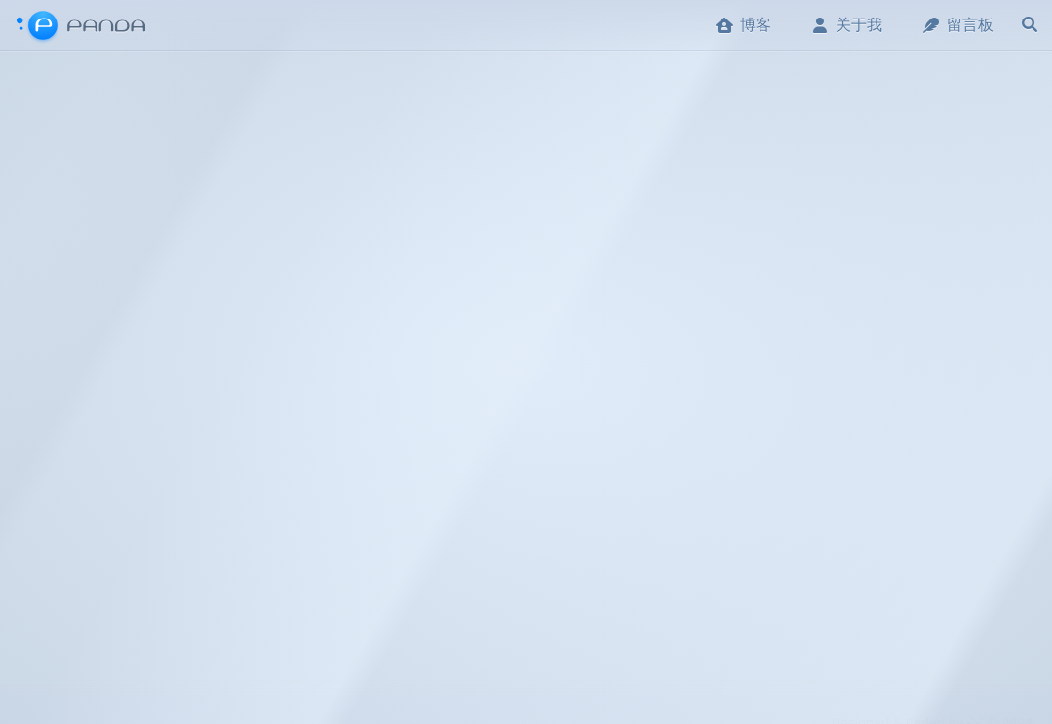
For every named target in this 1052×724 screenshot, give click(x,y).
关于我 (846, 25)
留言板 (957, 25)
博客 (743, 25)
